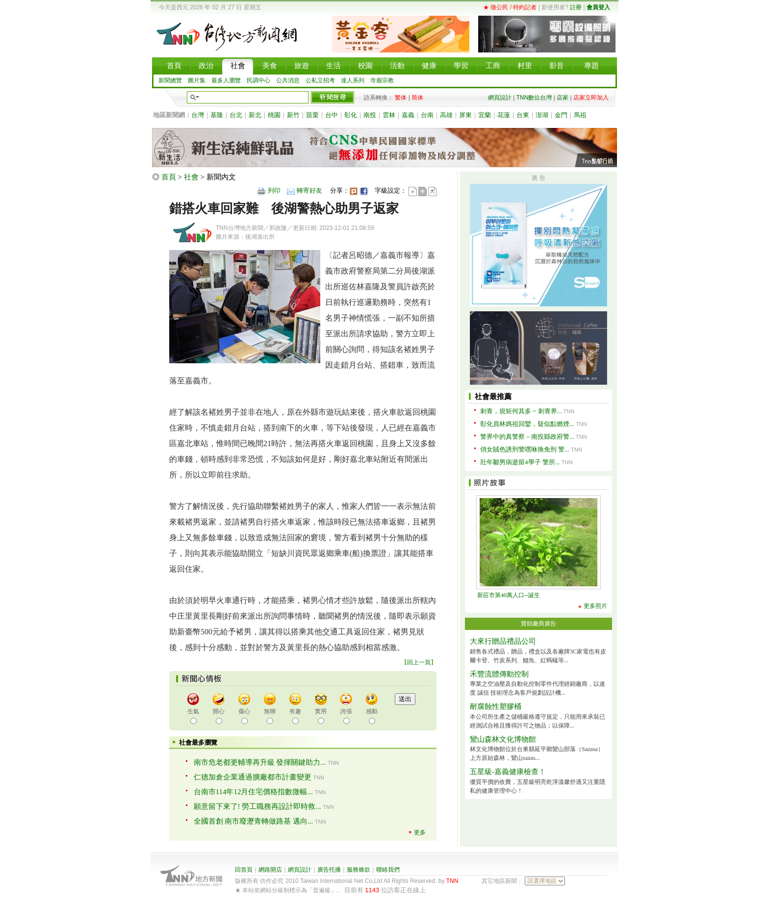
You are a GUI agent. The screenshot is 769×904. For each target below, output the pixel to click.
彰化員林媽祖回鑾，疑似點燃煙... (527, 423)
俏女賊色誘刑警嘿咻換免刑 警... (524, 449)
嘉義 (408, 115)
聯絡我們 (388, 869)
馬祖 (580, 115)
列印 (274, 190)
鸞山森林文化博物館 (503, 739)
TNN (452, 881)
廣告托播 (329, 869)
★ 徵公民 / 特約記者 (510, 7)
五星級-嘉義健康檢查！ (508, 772)
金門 (561, 115)
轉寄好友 (309, 190)
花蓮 (503, 115)
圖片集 (196, 80)
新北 (255, 115)
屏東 (465, 115)
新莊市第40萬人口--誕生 (508, 595)
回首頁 (244, 869)
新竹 (293, 115)
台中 (331, 115)
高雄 (446, 115)
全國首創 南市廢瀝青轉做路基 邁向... (253, 821)
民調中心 (258, 80)
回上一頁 (419, 662)
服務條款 (358, 869)
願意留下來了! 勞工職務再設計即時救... (257, 806)
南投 (369, 115)
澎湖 (542, 115)
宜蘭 (484, 115)
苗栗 (312, 115)
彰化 (350, 115)
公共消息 (288, 80)
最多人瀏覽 (226, 80)
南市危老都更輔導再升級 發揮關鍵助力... (260, 762)
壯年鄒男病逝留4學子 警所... (520, 462)
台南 (427, 115)
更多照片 (595, 606)
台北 (236, 115)
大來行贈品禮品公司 (503, 641)
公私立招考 (320, 80)
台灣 (197, 115)
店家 (562, 97)
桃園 (274, 115)
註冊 (576, 7)
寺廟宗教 (382, 80)
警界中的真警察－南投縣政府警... (527, 436)
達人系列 (352, 80)
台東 (522, 115)
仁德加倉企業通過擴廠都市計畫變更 (252, 777)
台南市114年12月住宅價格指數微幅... (253, 792)
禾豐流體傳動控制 (499, 674)
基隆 (216, 115)
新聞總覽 (170, 80)
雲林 (389, 115)
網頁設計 (500, 97)
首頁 (168, 177)
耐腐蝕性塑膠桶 (495, 706)
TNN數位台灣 (534, 97)
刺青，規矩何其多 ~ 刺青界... (521, 411)
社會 (191, 177)
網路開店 (270, 869)
